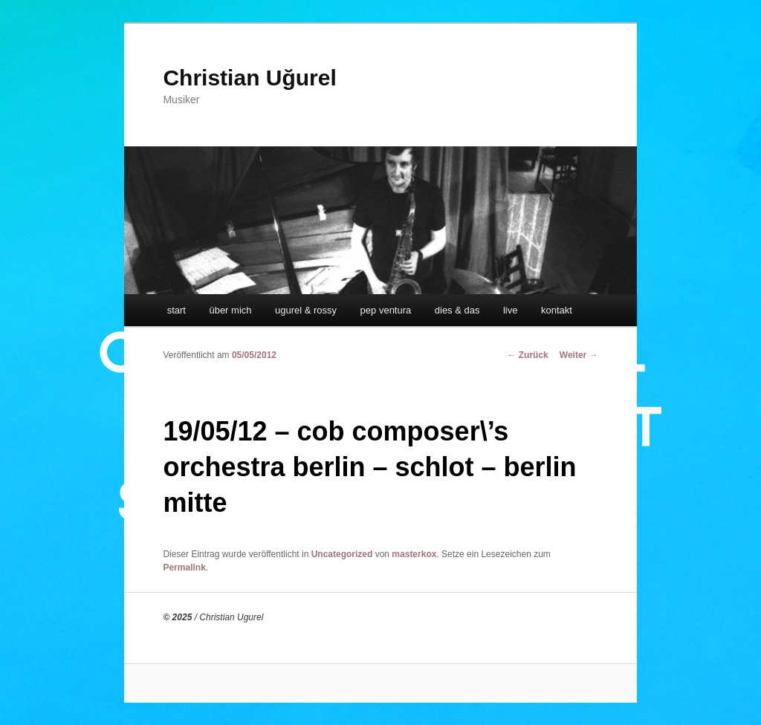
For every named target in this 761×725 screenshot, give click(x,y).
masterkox (414, 554)
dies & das (457, 310)
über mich (230, 310)
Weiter (579, 355)
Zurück (527, 355)
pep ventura (386, 310)
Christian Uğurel (249, 77)
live (510, 310)
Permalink (184, 567)
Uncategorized (342, 554)
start (176, 310)
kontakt (556, 310)
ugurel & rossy (306, 310)
